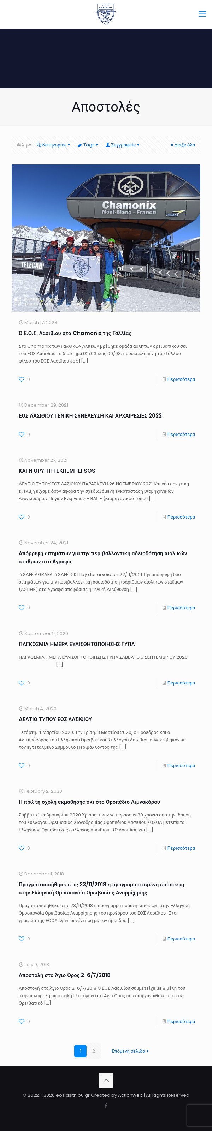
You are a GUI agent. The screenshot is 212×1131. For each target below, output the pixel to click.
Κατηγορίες (54, 145)
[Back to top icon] (106, 1080)
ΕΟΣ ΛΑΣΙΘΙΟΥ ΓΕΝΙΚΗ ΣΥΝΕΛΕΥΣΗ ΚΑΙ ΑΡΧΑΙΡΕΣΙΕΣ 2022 (90, 415)
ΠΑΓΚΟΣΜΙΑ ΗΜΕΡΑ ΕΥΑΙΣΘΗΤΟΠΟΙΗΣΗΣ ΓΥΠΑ (77, 644)
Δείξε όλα (182, 145)
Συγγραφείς (123, 145)
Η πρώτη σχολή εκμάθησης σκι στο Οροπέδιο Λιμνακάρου (89, 802)
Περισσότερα (181, 379)
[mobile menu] (202, 14)
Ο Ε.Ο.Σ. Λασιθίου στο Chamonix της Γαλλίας (75, 333)
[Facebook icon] (106, 1105)
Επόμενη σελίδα (130, 1051)
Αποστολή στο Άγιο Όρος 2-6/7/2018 (65, 975)
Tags (88, 145)
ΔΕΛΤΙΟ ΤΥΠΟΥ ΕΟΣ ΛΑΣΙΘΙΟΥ (55, 719)
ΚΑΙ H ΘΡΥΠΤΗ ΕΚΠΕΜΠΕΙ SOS (57, 470)
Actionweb (130, 1095)
